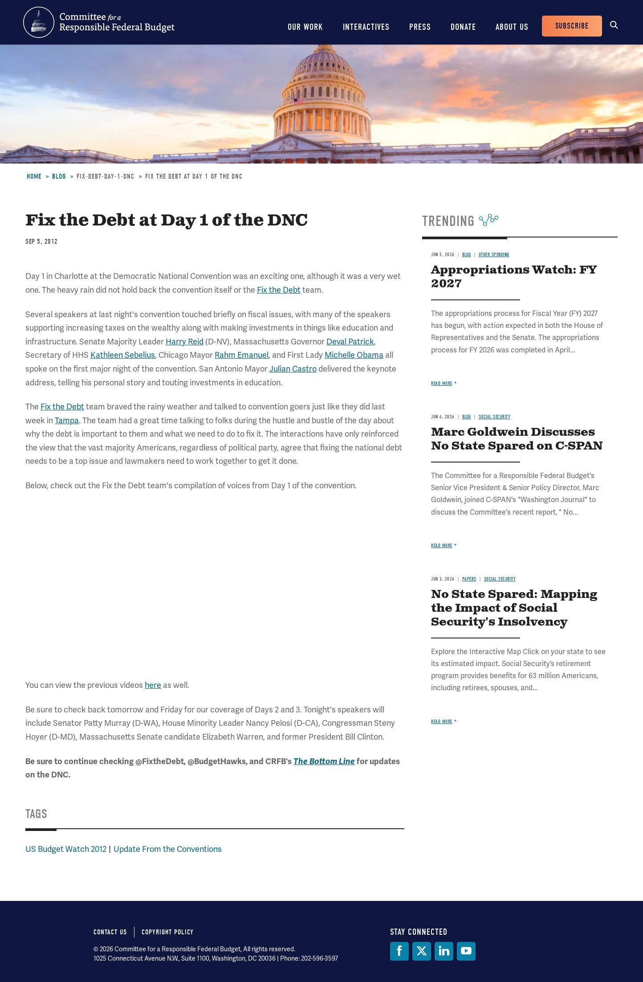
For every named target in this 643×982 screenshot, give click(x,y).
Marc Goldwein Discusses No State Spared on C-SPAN (517, 439)
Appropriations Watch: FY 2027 (514, 277)
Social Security (495, 417)
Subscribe (572, 26)
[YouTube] (466, 951)
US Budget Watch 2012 (65, 849)
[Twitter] (421, 951)
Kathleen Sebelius (122, 355)
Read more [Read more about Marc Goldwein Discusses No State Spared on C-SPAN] (441, 545)
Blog (59, 176)
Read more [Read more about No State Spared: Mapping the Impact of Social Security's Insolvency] (441, 721)
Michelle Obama (354, 355)
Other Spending (494, 255)
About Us (512, 27)
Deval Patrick (350, 341)
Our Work (305, 27)
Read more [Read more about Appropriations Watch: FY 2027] (441, 383)
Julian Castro (293, 369)
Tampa (67, 420)
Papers (469, 579)
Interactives (366, 27)
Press (420, 27)
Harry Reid (184, 341)
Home (34, 176)
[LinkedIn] (444, 951)
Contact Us (110, 932)
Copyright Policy (168, 932)
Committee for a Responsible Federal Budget (99, 22)
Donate (463, 27)
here (153, 685)
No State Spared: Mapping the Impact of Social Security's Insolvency (514, 608)
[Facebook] (399, 951)
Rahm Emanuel (242, 355)
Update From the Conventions (168, 849)
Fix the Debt (279, 290)
